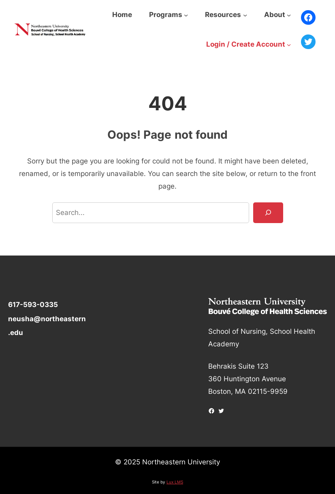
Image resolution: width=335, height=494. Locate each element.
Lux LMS (174, 481)
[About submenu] (289, 15)
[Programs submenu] (186, 15)
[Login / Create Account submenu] (289, 45)
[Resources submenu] (245, 15)
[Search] (268, 212)
